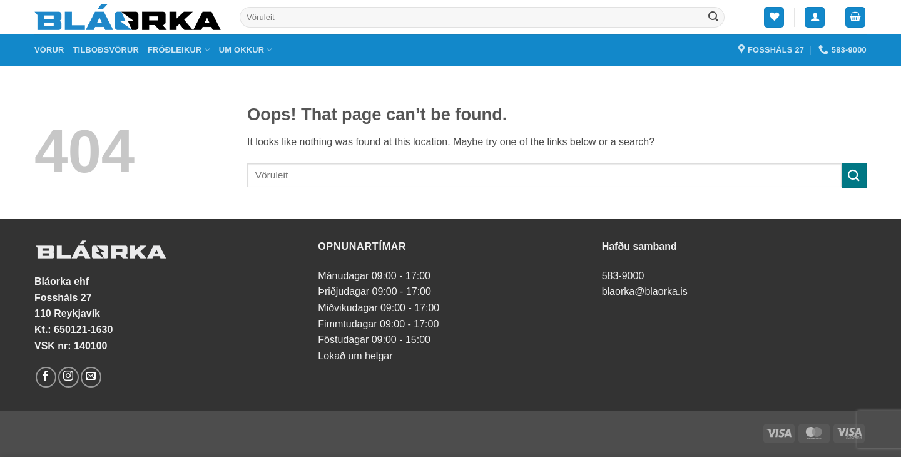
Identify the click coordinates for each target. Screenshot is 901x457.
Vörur (49, 49)
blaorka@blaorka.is (645, 291)
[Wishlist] (774, 17)
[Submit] (713, 17)
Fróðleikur (179, 50)
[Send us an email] (91, 377)
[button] (815, 17)
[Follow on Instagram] (68, 377)
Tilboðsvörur (106, 49)
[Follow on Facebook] (46, 377)
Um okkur (246, 50)
